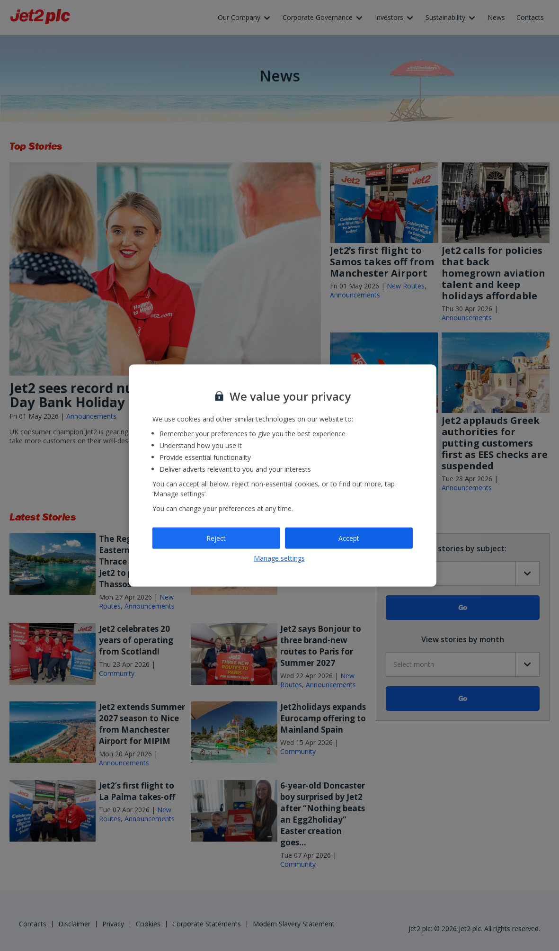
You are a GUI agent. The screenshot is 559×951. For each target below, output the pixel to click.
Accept (348, 537)
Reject (216, 537)
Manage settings (279, 558)
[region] (282, 476)
